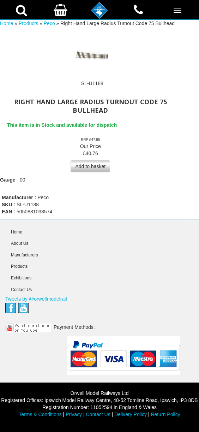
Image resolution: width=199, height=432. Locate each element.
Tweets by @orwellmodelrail (36, 299)
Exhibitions (21, 278)
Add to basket (90, 166)
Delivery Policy (130, 414)
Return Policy (165, 414)
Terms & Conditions (40, 414)
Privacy (74, 414)
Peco (49, 23)
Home (6, 23)
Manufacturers (24, 255)
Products (28, 23)
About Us (19, 243)
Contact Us (21, 289)
